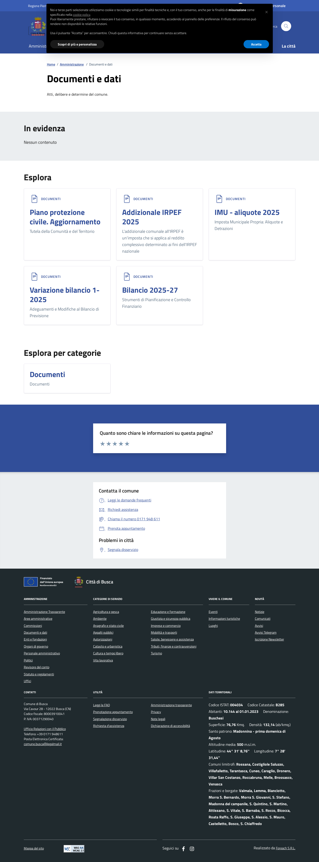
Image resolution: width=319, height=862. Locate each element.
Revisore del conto (36, 667)
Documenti (51, 199)
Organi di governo (36, 646)
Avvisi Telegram (266, 632)
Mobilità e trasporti (164, 632)
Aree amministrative (38, 618)
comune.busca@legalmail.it (43, 744)
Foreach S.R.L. (285, 848)
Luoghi (213, 625)
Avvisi (259, 625)
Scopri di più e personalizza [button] (77, 44)
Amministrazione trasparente (171, 705)
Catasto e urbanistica (107, 646)
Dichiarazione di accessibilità (170, 725)
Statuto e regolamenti (39, 674)
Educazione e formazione (168, 611)
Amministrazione (72, 64)
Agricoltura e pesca (106, 611)
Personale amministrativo (42, 653)
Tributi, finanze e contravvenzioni (173, 646)
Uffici (27, 681)
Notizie (259, 611)
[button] (266, 11)
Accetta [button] (256, 44)
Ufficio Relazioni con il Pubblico (45, 729)
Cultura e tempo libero (108, 653)
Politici (28, 660)
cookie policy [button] (81, 14)
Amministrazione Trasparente (44, 611)
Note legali (158, 719)
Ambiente (100, 618)
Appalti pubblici (103, 632)
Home (51, 64)
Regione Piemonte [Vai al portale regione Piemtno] (41, 5)
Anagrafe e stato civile (108, 625)
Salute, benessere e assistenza (172, 639)
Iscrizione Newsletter (269, 639)
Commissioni (33, 625)
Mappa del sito (34, 848)
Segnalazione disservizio (110, 719)
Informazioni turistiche (224, 618)
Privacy (156, 711)
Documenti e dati (35, 632)
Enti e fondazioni (35, 639)
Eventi (213, 611)
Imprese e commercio (166, 625)
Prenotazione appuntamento (113, 711)
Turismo (156, 653)
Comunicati (262, 618)
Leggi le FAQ (101, 705)
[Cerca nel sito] (286, 26)
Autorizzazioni (102, 639)
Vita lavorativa (103, 660)
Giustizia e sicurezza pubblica (170, 618)
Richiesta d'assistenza (108, 725)
